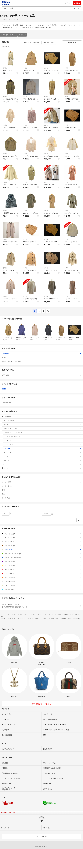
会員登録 (77, 3)
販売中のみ (26, 42)
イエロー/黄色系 (41, 566)
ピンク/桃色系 (41, 570)
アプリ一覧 (46, 828)
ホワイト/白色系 (41, 538)
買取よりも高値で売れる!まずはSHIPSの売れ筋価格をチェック (41, 605)
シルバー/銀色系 (41, 581)
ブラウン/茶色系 (41, 546)
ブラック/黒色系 (41, 534)
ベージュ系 (41, 550)
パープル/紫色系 (41, 561)
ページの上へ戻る (41, 837)
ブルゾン (43, 440)
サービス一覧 (5, 828)
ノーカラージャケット (43, 436)
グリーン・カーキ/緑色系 (41, 554)
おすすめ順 (36, 42)
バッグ (42, 464)
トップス (42, 424)
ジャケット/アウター (42, 428)
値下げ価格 (41, 375)
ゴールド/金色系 (41, 585)
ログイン (67, 3)
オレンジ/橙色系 (41, 577)
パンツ (42, 456)
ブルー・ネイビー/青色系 (41, 557)
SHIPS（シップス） (9, 35)
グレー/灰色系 (41, 542)
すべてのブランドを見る (41, 704)
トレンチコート (43, 444)
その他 (22, 35)
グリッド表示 (49, 42)
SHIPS (41, 389)
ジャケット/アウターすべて (43, 432)
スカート (42, 460)
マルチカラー (41, 589)
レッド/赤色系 (41, 574)
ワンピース (42, 452)
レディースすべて (42, 420)
